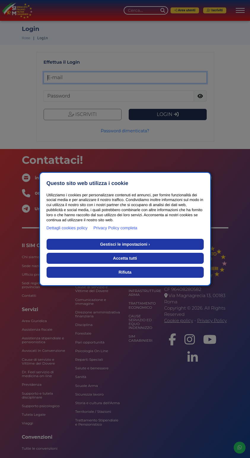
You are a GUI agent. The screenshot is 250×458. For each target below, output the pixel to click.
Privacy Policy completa (115, 227)
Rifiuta (125, 272)
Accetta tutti (125, 258)
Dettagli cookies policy (67, 227)
